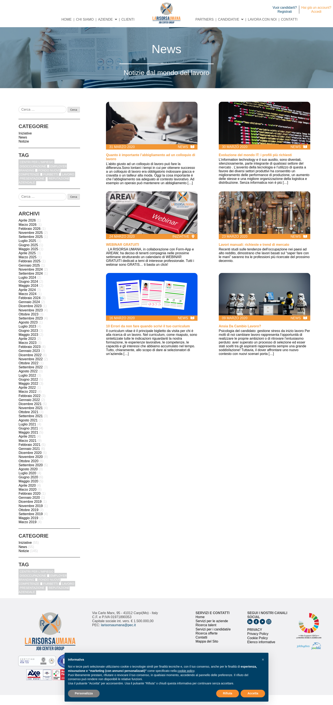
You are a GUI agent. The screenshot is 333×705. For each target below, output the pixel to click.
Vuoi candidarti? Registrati (284, 9)
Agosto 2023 (28, 332)
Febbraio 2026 (29, 238)
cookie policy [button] (186, 671)
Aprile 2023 (27, 348)
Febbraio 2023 (29, 357)
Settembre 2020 (30, 475)
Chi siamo (85, 29)
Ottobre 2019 (28, 519)
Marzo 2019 (27, 532)
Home (66, 29)
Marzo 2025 (27, 267)
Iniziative (25, 143)
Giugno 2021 (28, 438)
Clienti (127, 29)
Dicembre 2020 (30, 463)
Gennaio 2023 (29, 361)
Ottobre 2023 (28, 324)
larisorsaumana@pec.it (118, 635)
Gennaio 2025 (29, 275)
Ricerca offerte (207, 643)
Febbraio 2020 (29, 503)
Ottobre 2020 (28, 471)
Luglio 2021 (27, 434)
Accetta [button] (252, 693)
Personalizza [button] (84, 693)
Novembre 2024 (30, 279)
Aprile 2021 (27, 446)
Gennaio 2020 (29, 507)
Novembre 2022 (30, 369)
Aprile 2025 (27, 263)
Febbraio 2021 (29, 454)
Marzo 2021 (27, 450)
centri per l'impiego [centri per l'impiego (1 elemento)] (36, 172)
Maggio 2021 (28, 442)
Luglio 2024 (27, 287)
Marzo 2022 (27, 401)
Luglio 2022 (27, 385)
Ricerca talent (206, 635)
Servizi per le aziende (212, 631)
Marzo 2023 (27, 353)
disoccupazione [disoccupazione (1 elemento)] (33, 176)
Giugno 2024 (28, 291)
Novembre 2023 (30, 320)
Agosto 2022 (28, 381)
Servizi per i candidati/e (213, 639)
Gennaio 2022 (29, 409)
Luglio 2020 (27, 483)
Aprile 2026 (27, 230)
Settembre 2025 (30, 247)
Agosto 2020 (28, 479)
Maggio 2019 (28, 528)
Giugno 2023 (28, 340)
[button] (263, 659)
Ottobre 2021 (28, 422)
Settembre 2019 (30, 524)
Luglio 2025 (27, 251)
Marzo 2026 (27, 234)
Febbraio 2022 (29, 405)
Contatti (289, 29)
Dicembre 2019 (30, 511)
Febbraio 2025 (29, 271)
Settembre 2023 (30, 328)
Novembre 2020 (30, 467)
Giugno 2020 (28, 487)
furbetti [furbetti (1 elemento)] (50, 184)
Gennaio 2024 (29, 312)
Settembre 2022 (30, 377)
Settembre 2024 (30, 283)
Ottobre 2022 (28, 373)
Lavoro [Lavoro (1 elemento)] (68, 184)
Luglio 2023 (27, 336)
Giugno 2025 (28, 255)
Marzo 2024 (27, 303)
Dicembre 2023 (30, 316)
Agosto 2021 (28, 430)
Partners (204, 29)
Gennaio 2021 (29, 458)
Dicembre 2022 (30, 365)
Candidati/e (228, 29)
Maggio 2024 (28, 295)
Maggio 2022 (28, 393)
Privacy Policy (257, 644)
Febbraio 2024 (29, 308)
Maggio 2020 (28, 491)
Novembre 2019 (30, 515)
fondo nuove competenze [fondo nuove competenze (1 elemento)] (39, 182)
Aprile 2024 (27, 299)
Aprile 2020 (27, 495)
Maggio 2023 (28, 344)
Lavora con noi (262, 29)
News (22, 147)
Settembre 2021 (30, 426)
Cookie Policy (257, 648)
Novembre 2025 (30, 242)
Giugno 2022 (28, 389)
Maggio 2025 (28, 259)
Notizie (23, 151)
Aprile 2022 (27, 397)
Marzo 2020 (27, 499)
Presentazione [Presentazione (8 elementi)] (32, 188)
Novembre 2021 (30, 418)
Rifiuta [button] (227, 693)
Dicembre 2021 (30, 413)
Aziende (105, 29)
